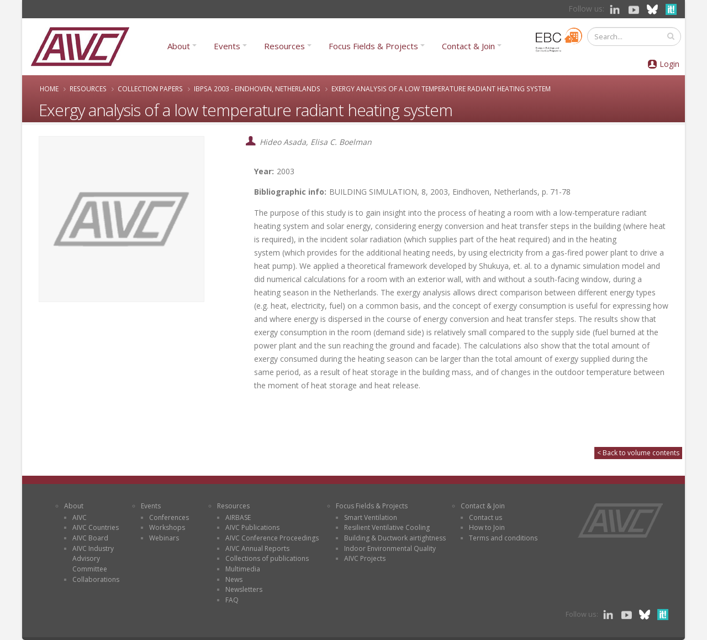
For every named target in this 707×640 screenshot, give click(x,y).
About (178, 45)
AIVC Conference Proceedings (272, 538)
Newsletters (243, 589)
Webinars (164, 538)
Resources (284, 45)
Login (669, 64)
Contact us (485, 517)
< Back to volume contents (638, 452)
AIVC (79, 517)
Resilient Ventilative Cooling (387, 527)
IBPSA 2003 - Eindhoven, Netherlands (257, 88)
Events (227, 45)
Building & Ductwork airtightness (395, 538)
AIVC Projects (365, 558)
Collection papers (150, 88)
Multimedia (242, 569)
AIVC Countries (95, 527)
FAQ (232, 600)
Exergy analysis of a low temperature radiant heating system (441, 88)
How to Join (487, 527)
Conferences (169, 517)
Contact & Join (468, 45)
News (233, 579)
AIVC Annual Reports (257, 548)
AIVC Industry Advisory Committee (93, 559)
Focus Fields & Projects (373, 45)
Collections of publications (267, 558)
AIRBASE (238, 517)
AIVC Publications (252, 527)
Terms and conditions (503, 538)
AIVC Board (90, 538)
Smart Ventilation (370, 517)
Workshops (167, 527)
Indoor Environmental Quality (390, 548)
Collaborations (95, 579)
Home (49, 88)
